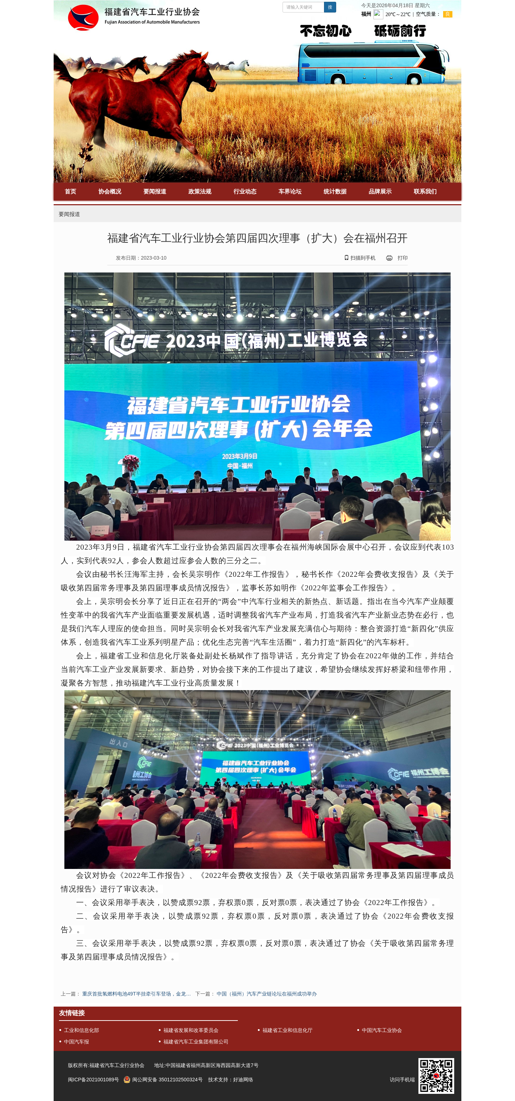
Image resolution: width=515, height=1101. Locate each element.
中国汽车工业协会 (382, 1030)
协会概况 (109, 191)
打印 (403, 258)
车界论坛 (290, 191)
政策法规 (199, 191)
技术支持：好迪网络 (230, 1079)
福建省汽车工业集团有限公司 (196, 1042)
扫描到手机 (360, 258)
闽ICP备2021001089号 (93, 1079)
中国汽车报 (76, 1042)
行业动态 (245, 191)
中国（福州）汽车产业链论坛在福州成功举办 (267, 994)
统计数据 (335, 191)
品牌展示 (380, 191)
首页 (70, 191)
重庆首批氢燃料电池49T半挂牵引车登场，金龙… (136, 994)
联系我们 (425, 191)
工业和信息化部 (81, 1030)
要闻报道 (154, 191)
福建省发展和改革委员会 (191, 1030)
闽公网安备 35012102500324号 (167, 1079)
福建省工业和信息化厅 (288, 1030)
